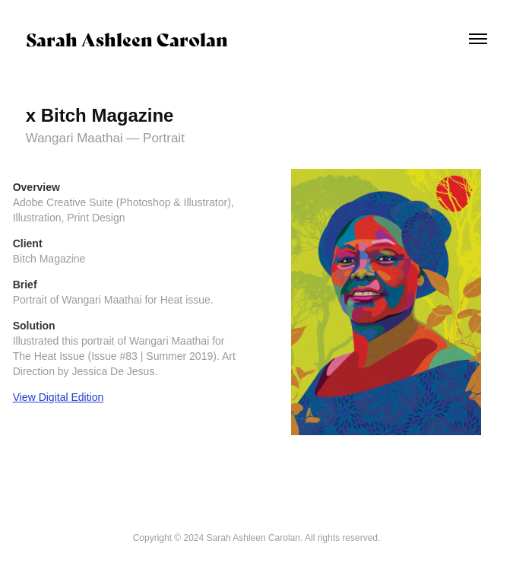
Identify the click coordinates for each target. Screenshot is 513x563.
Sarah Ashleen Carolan (127, 38)
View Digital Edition (58, 397)
